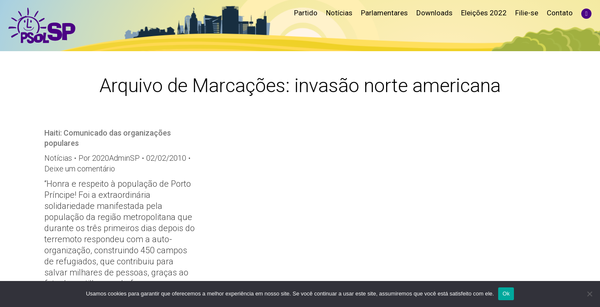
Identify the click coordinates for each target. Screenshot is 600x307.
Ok (506, 293)
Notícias (58, 158)
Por (109, 158)
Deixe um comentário (79, 168)
